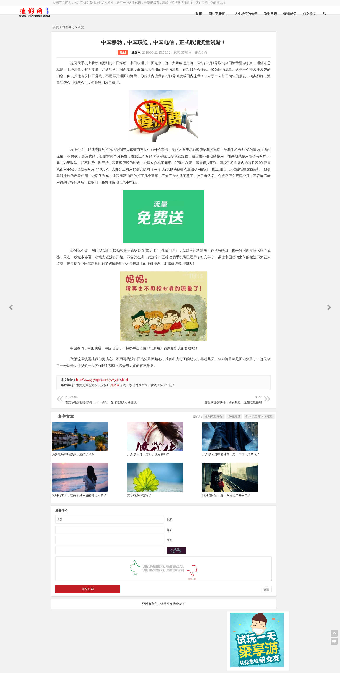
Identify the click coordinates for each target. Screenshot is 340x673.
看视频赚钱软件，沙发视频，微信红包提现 (173, 425)
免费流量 (182, 442)
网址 (144, 566)
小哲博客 (77, 660)
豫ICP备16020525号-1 (115, 655)
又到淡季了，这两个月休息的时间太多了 (79, 521)
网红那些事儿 (177, 14)
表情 (214, 615)
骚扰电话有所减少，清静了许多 (73, 480)
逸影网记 (229, 14)
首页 (158, 14)
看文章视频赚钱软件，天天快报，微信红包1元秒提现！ (102, 425)
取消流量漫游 (162, 442)
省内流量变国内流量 (207, 442)
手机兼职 (119, 666)
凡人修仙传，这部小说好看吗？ (131, 480)
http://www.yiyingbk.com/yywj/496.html (102, 406)
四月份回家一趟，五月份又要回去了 (191, 521)
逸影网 (109, 52)
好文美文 (268, 14)
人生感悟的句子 (205, 14)
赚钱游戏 (84, 666)
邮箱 (144, 555)
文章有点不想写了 (122, 521)
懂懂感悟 (249, 14)
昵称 (144, 545)
